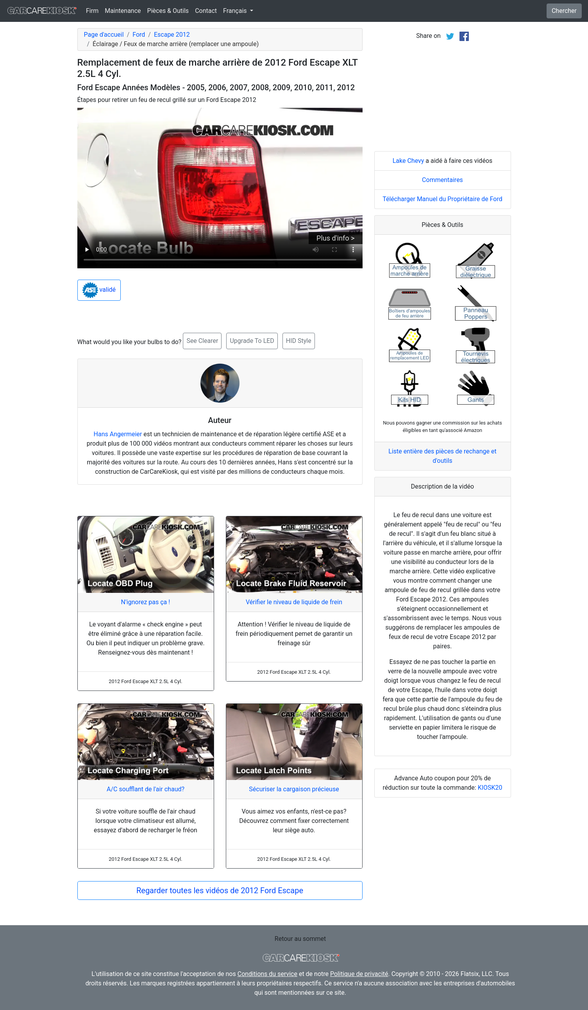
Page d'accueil (104, 34)
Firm (92, 10)
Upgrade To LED (252, 340)
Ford (138, 34)
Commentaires (442, 180)
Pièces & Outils (168, 10)
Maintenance (123, 10)
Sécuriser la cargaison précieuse (294, 789)
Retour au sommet (300, 938)
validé (99, 290)
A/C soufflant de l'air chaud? (145, 789)
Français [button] (235, 10)
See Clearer (202, 340)
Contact (206, 10)
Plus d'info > (335, 238)
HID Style (298, 340)
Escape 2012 (172, 34)
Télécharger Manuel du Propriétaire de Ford (442, 199)
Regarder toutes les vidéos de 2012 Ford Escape (219, 890)
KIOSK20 (490, 787)
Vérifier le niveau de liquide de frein (294, 602)
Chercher (564, 10)
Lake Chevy (408, 160)
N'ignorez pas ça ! (145, 602)
